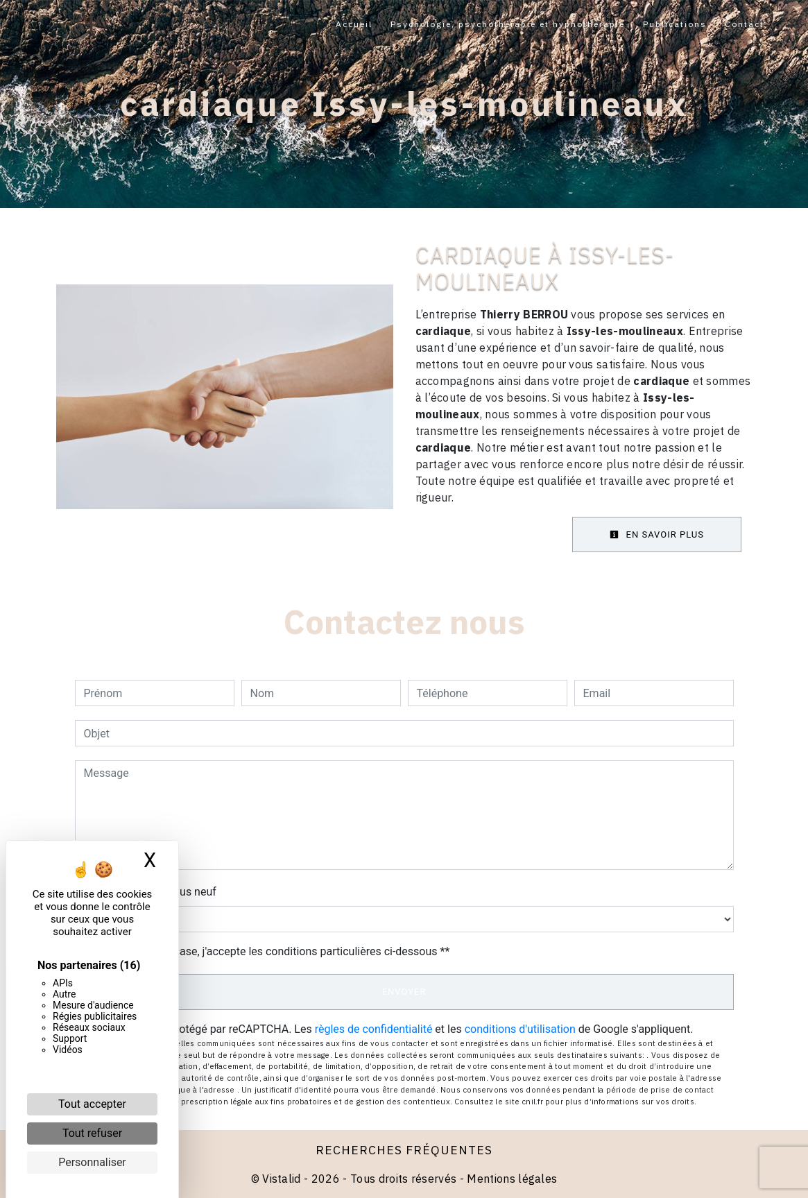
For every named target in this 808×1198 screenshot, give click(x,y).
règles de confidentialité (374, 1029)
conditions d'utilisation (520, 1029)
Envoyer (404, 991)
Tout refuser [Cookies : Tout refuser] (92, 1133)
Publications (675, 24)
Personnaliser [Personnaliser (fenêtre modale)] (92, 1162)
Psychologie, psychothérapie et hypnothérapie (507, 24)
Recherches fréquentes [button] (404, 1150)
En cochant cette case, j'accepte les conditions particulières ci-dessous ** (269, 951)
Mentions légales (510, 1179)
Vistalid (281, 1179)
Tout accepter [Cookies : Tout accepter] (92, 1104)
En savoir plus (657, 534)
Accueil (354, 24)
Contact (744, 24)
